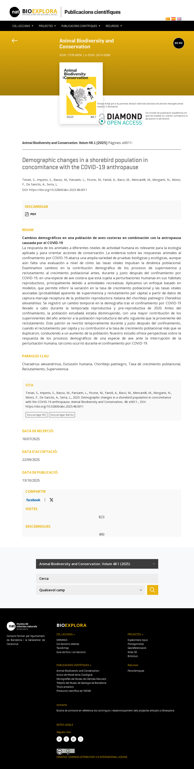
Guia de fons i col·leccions (71, 652)
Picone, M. (94, 180)
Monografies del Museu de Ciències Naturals (81, 678)
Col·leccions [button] (21, 26)
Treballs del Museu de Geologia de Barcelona (81, 682)
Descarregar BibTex (62, 414)
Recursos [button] (112, 26)
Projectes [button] (46, 26)
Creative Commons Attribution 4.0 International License (92, 757)
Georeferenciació (137, 647)
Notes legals (65, 724)
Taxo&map (63, 647)
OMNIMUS (62, 640)
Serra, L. (52, 184)
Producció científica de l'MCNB (74, 690)
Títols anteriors (65, 686)
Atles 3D (132, 652)
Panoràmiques (136, 670)
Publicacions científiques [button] (79, 26)
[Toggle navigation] (62, 60)
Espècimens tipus (138, 640)
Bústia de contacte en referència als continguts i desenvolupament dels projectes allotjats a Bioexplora (115, 710)
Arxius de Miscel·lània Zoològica (75, 674)
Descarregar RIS (36, 414)
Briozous (133, 656)
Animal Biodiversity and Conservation (86, 43)
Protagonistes (136, 644)
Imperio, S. (44, 180)
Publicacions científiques (92, 12)
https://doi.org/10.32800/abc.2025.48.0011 (58, 190)
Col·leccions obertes (68, 644)
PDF (33, 214)
